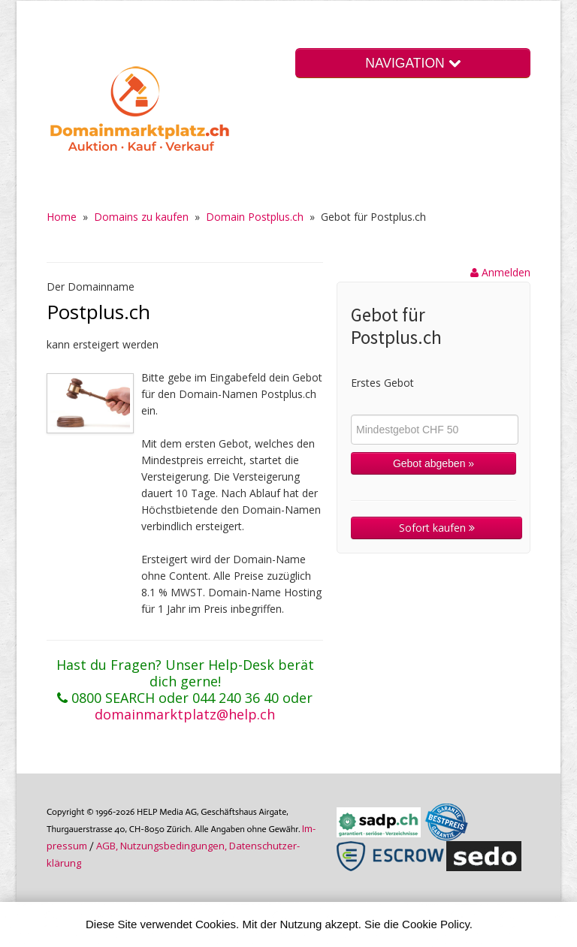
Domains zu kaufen (141, 217)
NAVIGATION (412, 63)
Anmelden (500, 272)
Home (62, 217)
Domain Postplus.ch (255, 217)
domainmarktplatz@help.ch (185, 714)
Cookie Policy (436, 924)
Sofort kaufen (437, 527)
